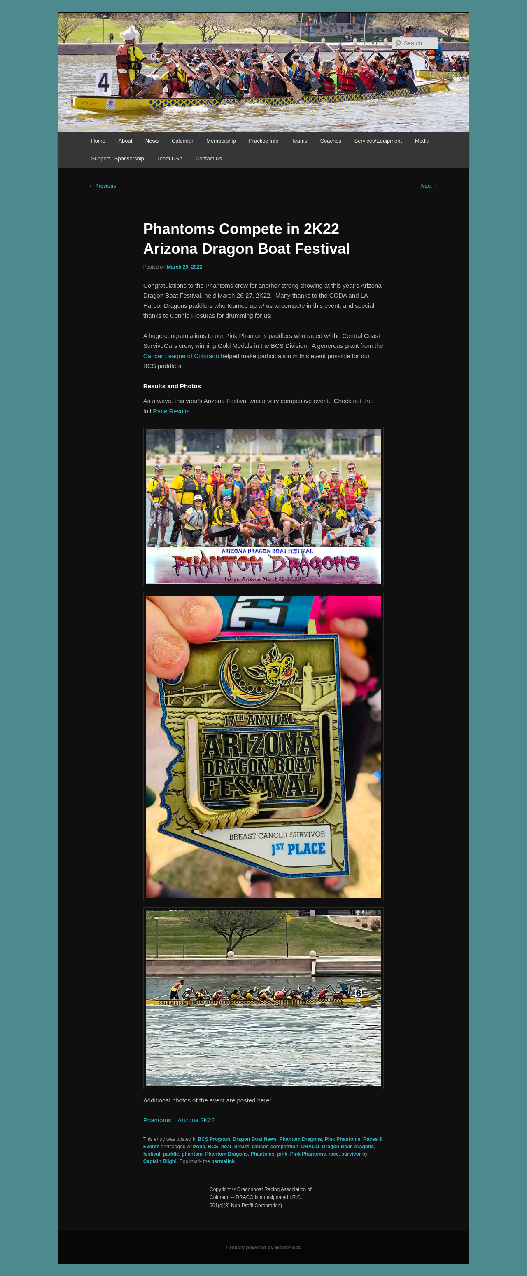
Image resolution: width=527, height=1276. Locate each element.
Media (422, 141)
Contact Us (209, 158)
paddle (171, 1154)
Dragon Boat (337, 1146)
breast (241, 1146)
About (125, 141)
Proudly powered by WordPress (263, 1247)
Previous (102, 186)
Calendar (183, 141)
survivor (351, 1154)
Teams (299, 141)
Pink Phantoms (343, 1139)
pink (282, 1154)
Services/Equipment (378, 141)
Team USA (169, 158)
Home (98, 141)
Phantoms (263, 1154)
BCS (213, 1146)
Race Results (171, 411)
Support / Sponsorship (117, 158)
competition (284, 1146)
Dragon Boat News (255, 1139)
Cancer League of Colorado (181, 355)
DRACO (310, 1146)
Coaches (330, 141)
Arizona (196, 1146)
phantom (192, 1154)
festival (151, 1154)
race (334, 1154)
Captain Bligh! (160, 1161)
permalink (223, 1161)
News (152, 141)
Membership (221, 141)
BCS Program (214, 1139)
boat (226, 1146)
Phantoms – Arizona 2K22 (179, 1120)
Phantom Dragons (301, 1139)
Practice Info (263, 141)
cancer (260, 1146)
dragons (364, 1146)
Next (429, 186)
